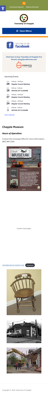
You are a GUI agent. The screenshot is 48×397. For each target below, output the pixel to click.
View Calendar (9, 115)
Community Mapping (16, 7)
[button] (3, 8)
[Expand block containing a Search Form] (24, 3)
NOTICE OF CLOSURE (20, 91)
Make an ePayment (32, 7)
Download (30, 265)
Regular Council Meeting (21, 84)
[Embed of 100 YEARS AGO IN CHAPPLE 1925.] (24, 228)
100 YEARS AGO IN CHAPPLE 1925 (13, 265)
